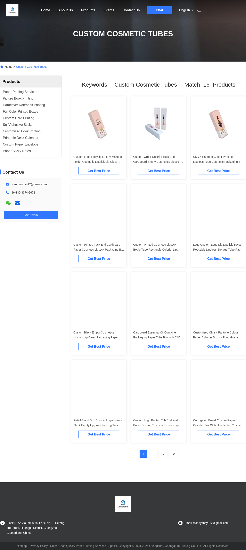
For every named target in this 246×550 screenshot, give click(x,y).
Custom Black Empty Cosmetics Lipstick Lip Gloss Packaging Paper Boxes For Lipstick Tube (95, 337)
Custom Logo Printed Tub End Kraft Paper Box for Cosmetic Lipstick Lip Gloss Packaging (156, 425)
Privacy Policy (39, 546)
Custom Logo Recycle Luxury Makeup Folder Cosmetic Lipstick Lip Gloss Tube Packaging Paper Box (97, 161)
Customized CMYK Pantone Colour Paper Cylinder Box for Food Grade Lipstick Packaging (215, 337)
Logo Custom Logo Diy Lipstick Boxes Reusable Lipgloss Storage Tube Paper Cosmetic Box (218, 249)
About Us (65, 10)
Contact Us (131, 10)
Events (109, 10)
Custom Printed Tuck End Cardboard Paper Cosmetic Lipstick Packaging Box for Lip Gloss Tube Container (98, 249)
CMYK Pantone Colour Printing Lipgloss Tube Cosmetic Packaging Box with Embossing (218, 161)
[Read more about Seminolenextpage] (163, 454)
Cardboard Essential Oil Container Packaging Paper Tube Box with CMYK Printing (158, 337)
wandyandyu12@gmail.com (29, 184)
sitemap (22, 546)
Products (88, 10)
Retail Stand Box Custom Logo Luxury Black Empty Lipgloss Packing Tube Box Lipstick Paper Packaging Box (97, 425)
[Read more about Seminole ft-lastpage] (174, 454)
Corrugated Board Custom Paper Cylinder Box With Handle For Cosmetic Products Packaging (218, 425)
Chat (159, 10)
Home (45, 10)
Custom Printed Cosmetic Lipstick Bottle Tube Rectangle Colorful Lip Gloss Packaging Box (155, 249)
